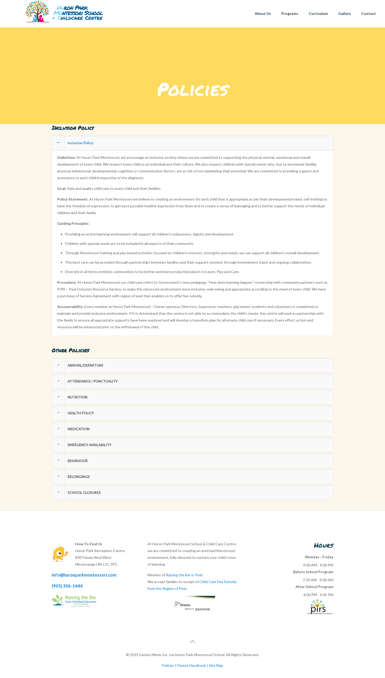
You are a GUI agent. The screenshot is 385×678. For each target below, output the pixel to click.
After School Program (314, 586)
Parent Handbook (191, 665)
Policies (168, 665)
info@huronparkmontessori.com (84, 575)
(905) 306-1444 (67, 586)
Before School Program (313, 572)
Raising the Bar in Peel (184, 575)
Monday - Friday (319, 557)
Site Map (216, 665)
